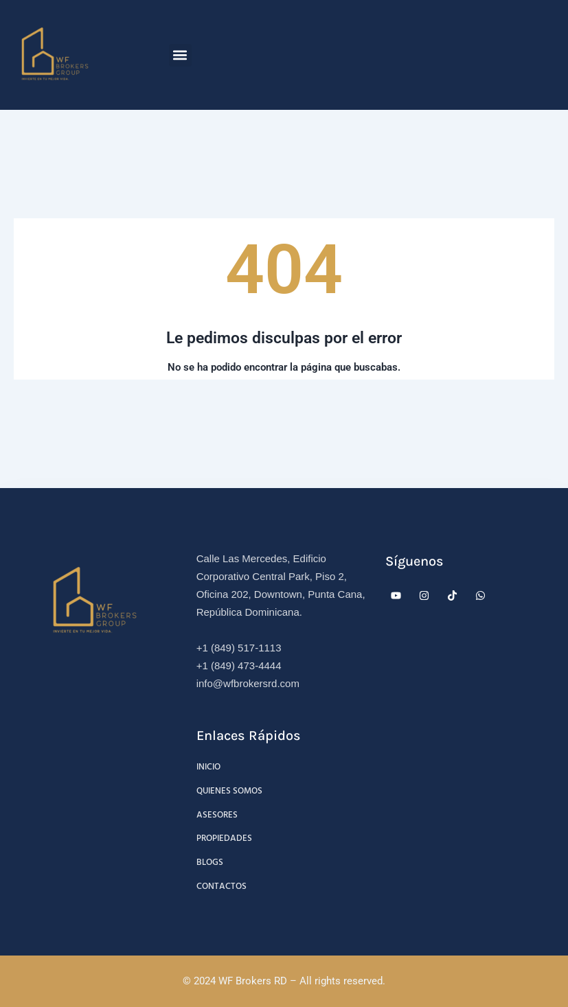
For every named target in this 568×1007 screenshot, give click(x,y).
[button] (180, 55)
